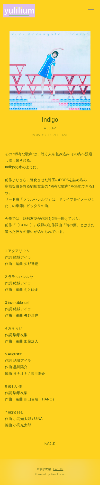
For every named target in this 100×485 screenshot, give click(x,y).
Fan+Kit (58, 469)
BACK (50, 444)
